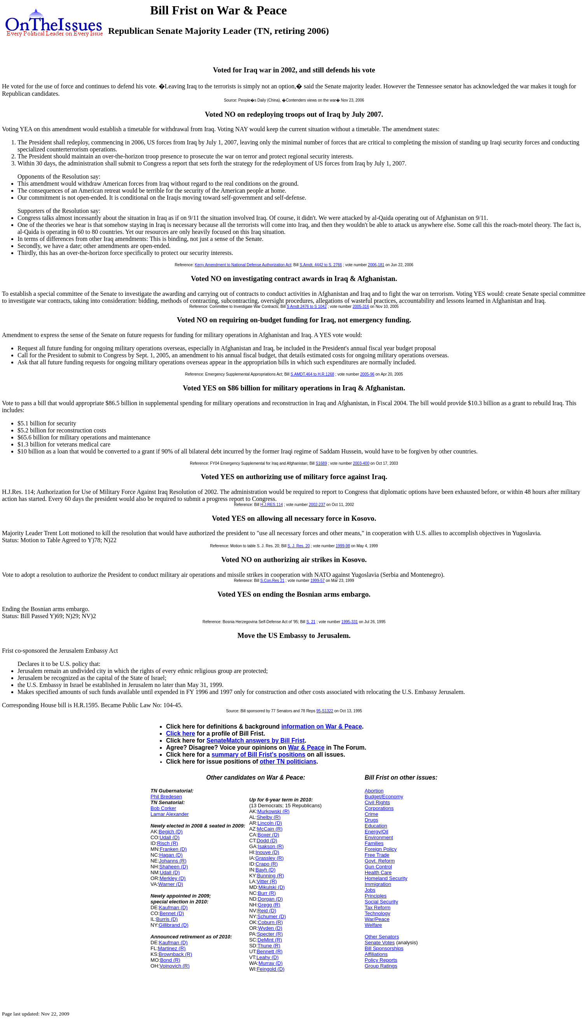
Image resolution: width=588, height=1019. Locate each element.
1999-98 (343, 546)
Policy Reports (381, 960)
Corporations (379, 808)
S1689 (321, 463)
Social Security (381, 902)
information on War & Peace (321, 726)
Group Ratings (381, 966)
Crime (371, 814)
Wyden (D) (270, 928)
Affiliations (376, 954)
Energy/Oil (376, 832)
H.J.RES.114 (272, 504)
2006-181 (376, 265)
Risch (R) (167, 843)
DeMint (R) (269, 940)
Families (374, 843)
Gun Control (378, 867)
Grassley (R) (270, 858)
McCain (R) (270, 829)
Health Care (378, 872)
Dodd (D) (267, 840)
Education (376, 826)
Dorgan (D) (270, 899)
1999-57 (317, 580)
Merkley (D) (172, 878)
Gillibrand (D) (174, 925)
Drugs (371, 820)
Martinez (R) (172, 948)
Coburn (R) (270, 922)
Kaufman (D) (173, 907)
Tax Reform (377, 907)
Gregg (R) (269, 905)
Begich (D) (170, 832)
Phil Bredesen (166, 796)
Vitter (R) (267, 881)
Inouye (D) (267, 852)
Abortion (374, 791)
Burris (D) (167, 919)
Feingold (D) (271, 969)
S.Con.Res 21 (272, 580)
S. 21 (310, 622)
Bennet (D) (171, 913)
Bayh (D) (265, 870)
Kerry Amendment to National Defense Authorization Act (243, 265)
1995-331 (349, 622)
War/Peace (377, 919)
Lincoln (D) (269, 823)
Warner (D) (170, 884)
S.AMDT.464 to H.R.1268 (312, 374)
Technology (377, 913)
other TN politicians (288, 761)
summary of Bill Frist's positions (258, 754)
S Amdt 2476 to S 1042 (307, 306)
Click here (180, 733)
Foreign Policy (381, 849)
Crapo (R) (267, 864)
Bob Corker (163, 808)
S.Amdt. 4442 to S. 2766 (320, 265)
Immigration (378, 884)
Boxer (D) (268, 835)
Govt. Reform (380, 861)
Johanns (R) (173, 861)
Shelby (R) (268, 817)
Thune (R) (268, 946)
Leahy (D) (267, 957)
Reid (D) (266, 911)
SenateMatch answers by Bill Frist (255, 740)
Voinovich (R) (174, 966)
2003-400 (361, 463)
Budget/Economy (384, 796)
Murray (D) (271, 963)
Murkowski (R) (273, 811)
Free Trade (377, 855)
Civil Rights (377, 802)
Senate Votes (380, 942)
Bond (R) (170, 960)
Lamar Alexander (169, 814)
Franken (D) (173, 849)
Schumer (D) (271, 916)
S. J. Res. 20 (298, 546)
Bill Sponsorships (384, 948)
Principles (376, 896)
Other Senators (382, 937)
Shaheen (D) (173, 867)
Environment (379, 837)
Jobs (370, 890)
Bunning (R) (270, 875)
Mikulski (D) (271, 887)
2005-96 (367, 374)
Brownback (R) (175, 954)
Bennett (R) (269, 951)
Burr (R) (267, 893)
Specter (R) (270, 934)
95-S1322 (325, 711)
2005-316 (361, 306)
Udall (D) (169, 837)
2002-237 (317, 504)
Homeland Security (386, 878)
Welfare (373, 925)
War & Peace (306, 747)
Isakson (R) (271, 846)
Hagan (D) (171, 855)
